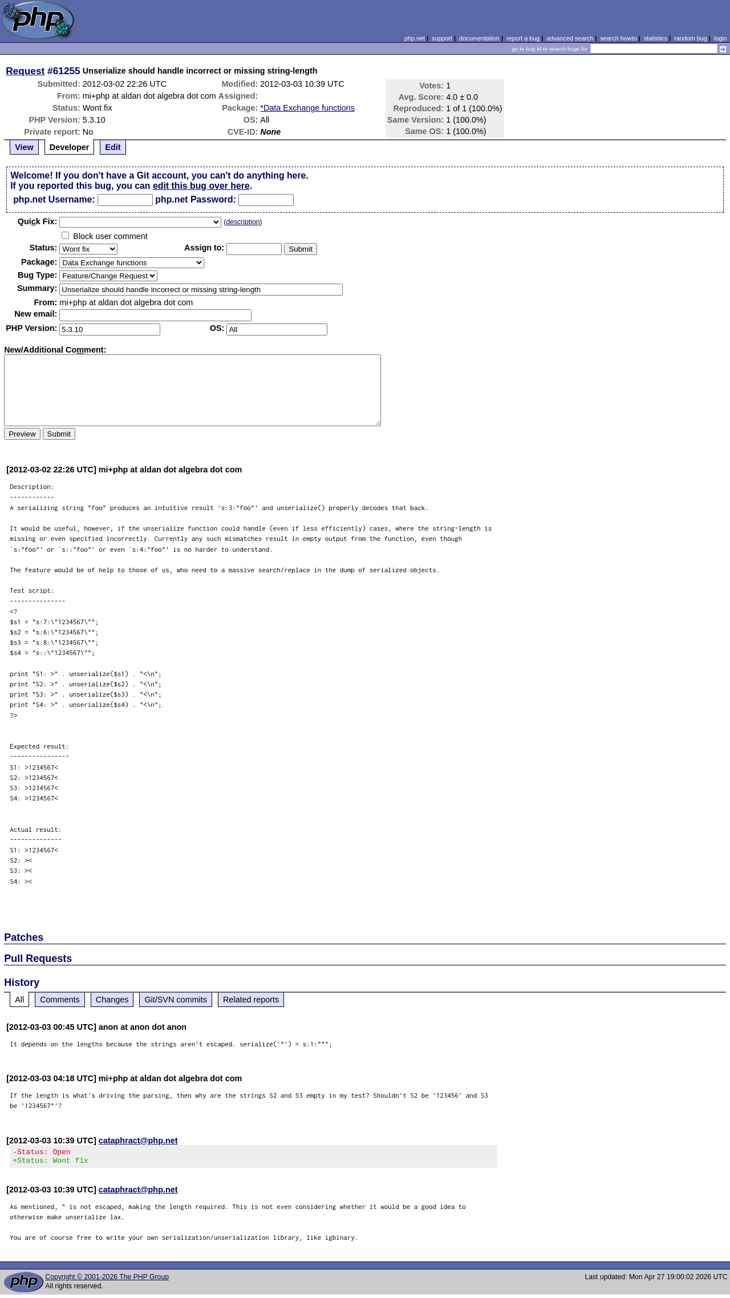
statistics (655, 38)
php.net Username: (54, 199)
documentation (479, 38)
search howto (618, 38)
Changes (112, 999)
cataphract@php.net (138, 1140)
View (24, 147)
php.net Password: (195, 199)
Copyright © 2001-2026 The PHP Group (107, 1280)
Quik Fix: (38, 221)
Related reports (251, 999)
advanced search (569, 38)
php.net (414, 38)
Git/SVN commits (175, 999)
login (720, 38)
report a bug (523, 38)
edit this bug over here (201, 186)
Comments (60, 999)
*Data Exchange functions (307, 107)
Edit (112, 147)
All (19, 999)
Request (25, 70)
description (242, 222)
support (442, 38)
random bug (690, 38)
